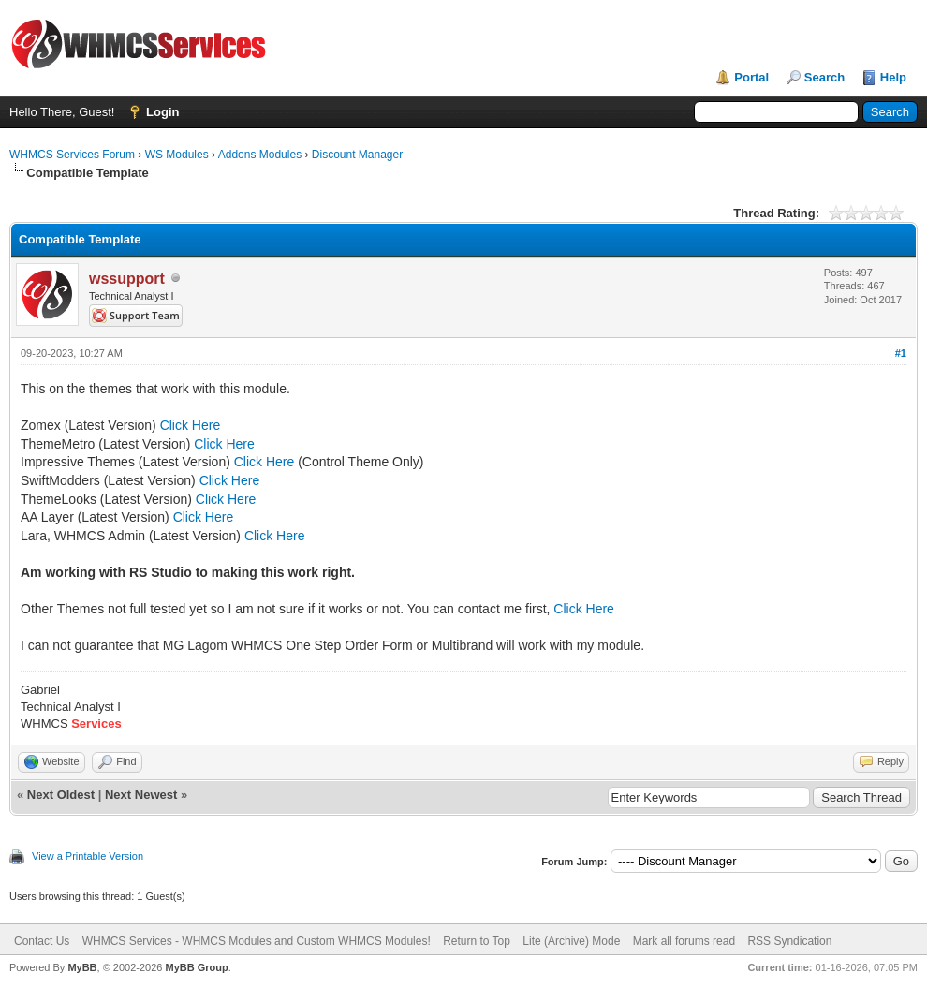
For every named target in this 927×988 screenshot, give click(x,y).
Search (824, 77)
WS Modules (177, 154)
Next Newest (141, 795)
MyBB (81, 967)
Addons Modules (260, 154)
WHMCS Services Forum (72, 154)
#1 (900, 353)
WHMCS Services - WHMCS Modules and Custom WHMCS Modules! (256, 941)
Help (893, 77)
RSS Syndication (789, 941)
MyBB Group (196, 967)
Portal (751, 77)
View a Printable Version (87, 856)
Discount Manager (357, 154)
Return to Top (476, 941)
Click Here (190, 425)
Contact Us (41, 941)
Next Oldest (61, 795)
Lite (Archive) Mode (571, 941)
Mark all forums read (684, 941)
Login (162, 112)
